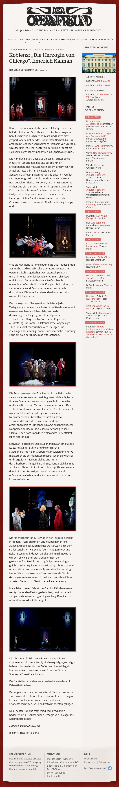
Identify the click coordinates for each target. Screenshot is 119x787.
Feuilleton (53, 40)
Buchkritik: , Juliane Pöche (97, 217)
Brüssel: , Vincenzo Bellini (99, 286)
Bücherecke (53, 766)
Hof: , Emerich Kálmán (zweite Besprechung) (98, 225)
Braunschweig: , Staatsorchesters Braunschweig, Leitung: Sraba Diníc (97, 177)
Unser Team (90, 758)
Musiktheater (54, 759)
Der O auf (95, 768)
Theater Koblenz (54, 49)
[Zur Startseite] (59, 16)
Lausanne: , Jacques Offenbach (99, 258)
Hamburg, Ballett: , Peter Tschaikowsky (97, 299)
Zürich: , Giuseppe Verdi (95, 166)
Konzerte (68, 759)
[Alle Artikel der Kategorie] (99, 63)
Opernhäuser (38, 40)
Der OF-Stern (54, 769)
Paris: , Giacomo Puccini (98, 234)
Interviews (52, 762)
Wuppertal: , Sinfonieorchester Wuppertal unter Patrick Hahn (98, 192)
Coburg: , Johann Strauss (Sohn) (99, 205)
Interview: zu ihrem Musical (99, 331)
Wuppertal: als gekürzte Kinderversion (99, 316)
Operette (38, 49)
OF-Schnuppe (96, 40)
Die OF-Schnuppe (56, 773)
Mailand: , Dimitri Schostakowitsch (98, 278)
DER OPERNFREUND (20, 754)
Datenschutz (105, 762)
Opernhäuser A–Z (69, 762)
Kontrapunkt (69, 40)
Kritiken (25, 40)
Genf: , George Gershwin (98, 307)
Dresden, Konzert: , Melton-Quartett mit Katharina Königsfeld (98, 137)
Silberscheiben (69, 766)
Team (107, 40)
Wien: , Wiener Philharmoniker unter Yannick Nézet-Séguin (99, 157)
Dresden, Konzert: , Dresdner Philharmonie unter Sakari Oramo (99, 125)
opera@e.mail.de (28, 769)
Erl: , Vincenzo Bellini (97, 246)
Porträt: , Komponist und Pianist (99, 147)
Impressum (90, 762)
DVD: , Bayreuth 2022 (99, 265)
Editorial (13, 40)
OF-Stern (82, 40)
